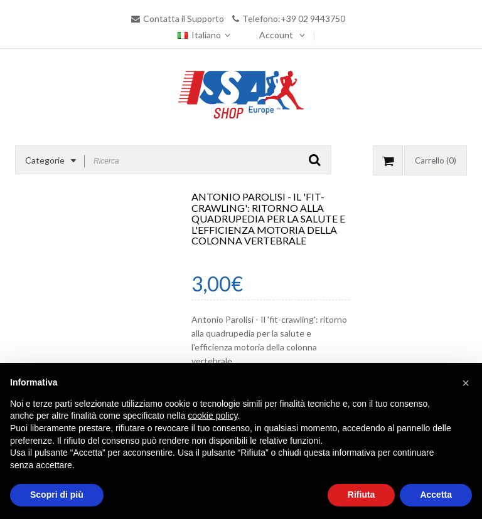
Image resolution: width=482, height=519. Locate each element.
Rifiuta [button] (361, 495)
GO (315, 160)
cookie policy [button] (212, 416)
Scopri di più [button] (56, 495)
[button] (466, 383)
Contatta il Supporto (183, 18)
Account (276, 34)
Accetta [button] (436, 495)
